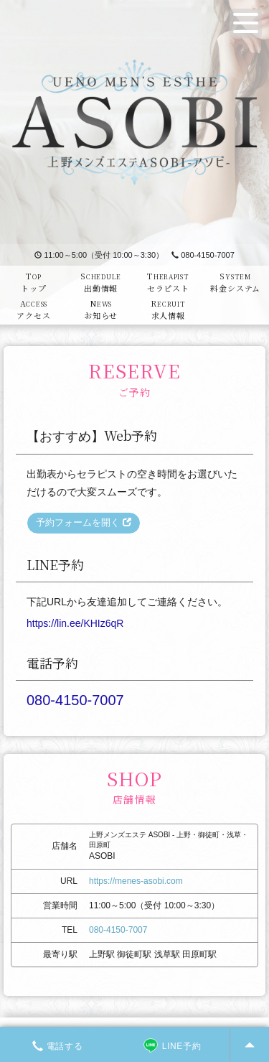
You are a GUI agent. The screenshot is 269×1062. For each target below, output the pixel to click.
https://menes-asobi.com (136, 881)
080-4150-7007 (203, 255)
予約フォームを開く (83, 522)
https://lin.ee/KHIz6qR (75, 623)
